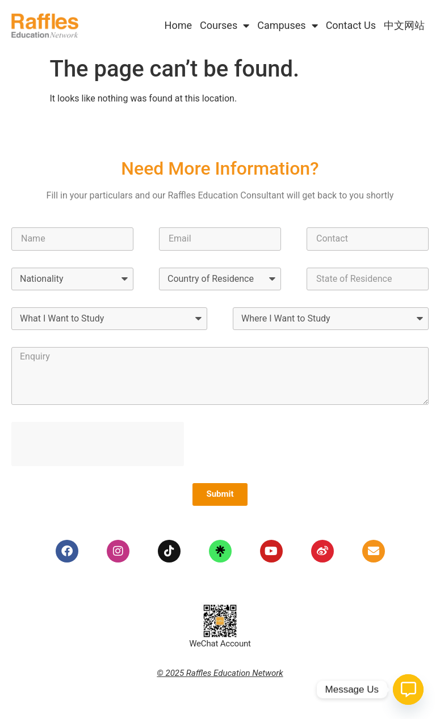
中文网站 (404, 25)
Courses (224, 25)
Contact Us (351, 25)
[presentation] (97, 444)
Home (178, 25)
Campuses (287, 25)
